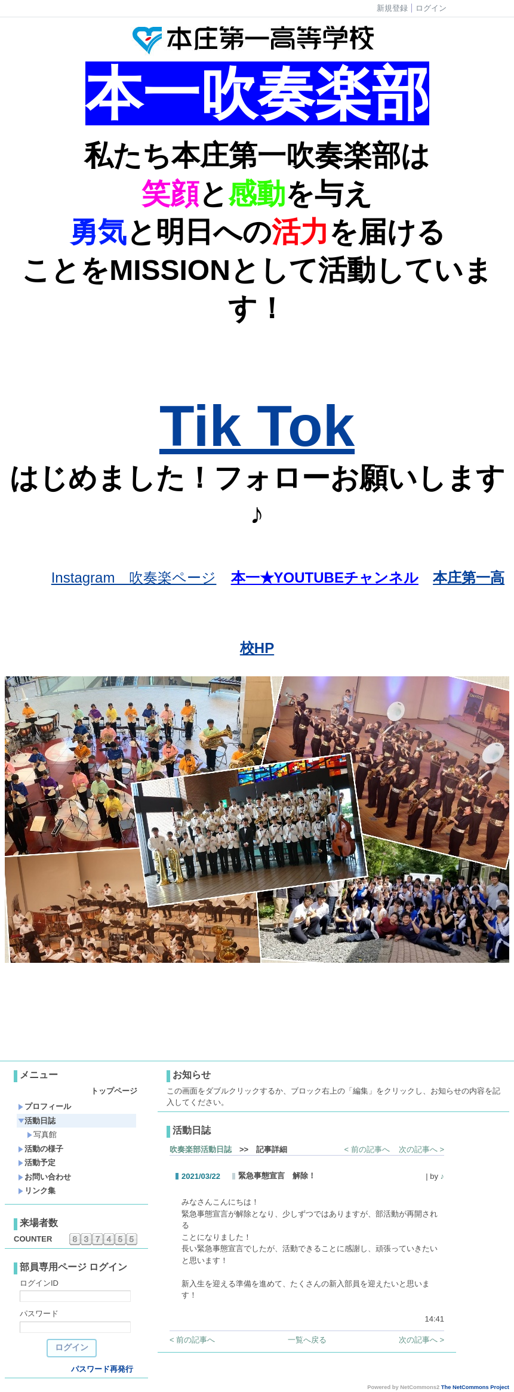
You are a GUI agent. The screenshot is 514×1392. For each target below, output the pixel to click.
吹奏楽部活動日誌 (201, 1149)
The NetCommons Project (475, 1387)
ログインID (39, 1283)
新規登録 (392, 8)
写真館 (42, 1134)
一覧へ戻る (307, 1339)
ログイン (431, 8)
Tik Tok (257, 426)
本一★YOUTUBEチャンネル (324, 577)
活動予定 (37, 1162)
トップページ (114, 1090)
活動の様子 (40, 1148)
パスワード (39, 1313)
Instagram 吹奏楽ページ (134, 577)
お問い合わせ (44, 1176)
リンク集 (37, 1190)
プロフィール (44, 1106)
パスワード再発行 (102, 1369)
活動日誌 (37, 1120)
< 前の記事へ (367, 1149)
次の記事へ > (421, 1149)
